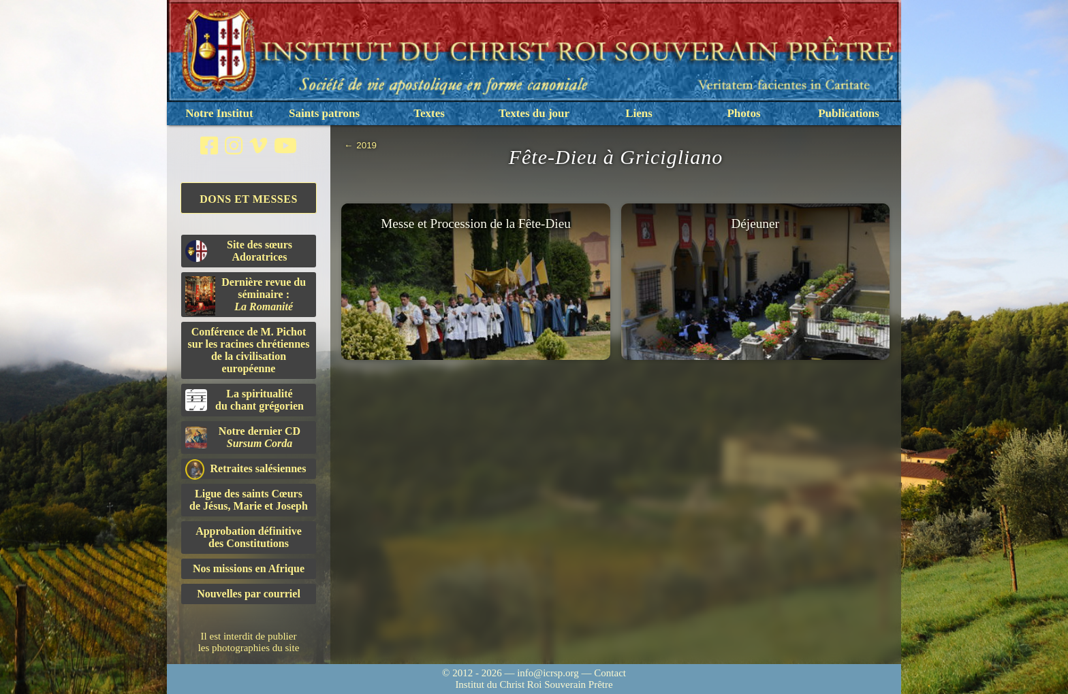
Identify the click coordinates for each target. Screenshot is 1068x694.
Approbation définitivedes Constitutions (248, 537)
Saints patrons (324, 113)
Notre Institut (219, 113)
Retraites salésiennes (245, 469)
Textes (429, 113)
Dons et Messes (249, 199)
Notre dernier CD (242, 437)
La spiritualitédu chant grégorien (244, 400)
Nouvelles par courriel (248, 593)
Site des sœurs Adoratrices (238, 251)
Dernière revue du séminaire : (245, 296)
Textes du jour (534, 113)
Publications (848, 113)
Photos (743, 113)
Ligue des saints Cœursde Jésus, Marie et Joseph (248, 500)
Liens (639, 113)
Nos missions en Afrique (248, 568)
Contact (610, 672)
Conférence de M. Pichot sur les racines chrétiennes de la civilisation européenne (249, 350)
